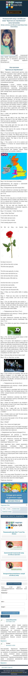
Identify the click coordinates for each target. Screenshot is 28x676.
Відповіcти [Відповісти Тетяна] (3, 663)
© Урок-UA (7, 667)
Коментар (4, 592)
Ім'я (2, 601)
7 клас (3, 508)
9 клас (8, 508)
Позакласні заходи (7, 511)
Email (3, 607)
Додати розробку (15, 12)
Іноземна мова (15, 508)
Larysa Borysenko (11, 619)
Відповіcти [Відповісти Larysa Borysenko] (3, 641)
